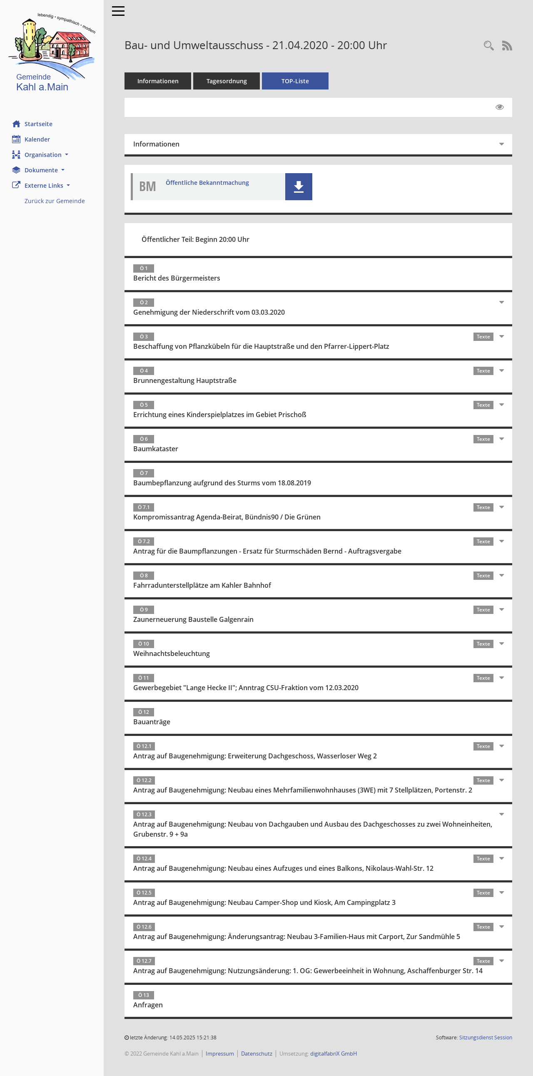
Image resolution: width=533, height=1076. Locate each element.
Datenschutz (257, 1053)
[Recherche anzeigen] (489, 46)
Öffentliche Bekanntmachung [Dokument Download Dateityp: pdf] (207, 182)
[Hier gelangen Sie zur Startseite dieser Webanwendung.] (52, 53)
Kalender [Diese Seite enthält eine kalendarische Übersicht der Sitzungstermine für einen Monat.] (31, 139)
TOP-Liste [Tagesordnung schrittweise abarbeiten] (295, 81)
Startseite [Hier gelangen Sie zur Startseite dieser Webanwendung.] (32, 123)
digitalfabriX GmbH (334, 1053)
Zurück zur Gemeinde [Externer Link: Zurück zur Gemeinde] (55, 201)
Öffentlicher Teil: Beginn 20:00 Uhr (196, 239)
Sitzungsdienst (485, 1037)
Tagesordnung (227, 81)
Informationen (158, 81)
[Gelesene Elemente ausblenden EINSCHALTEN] (499, 107)
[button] (52, 154)
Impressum (220, 1053)
